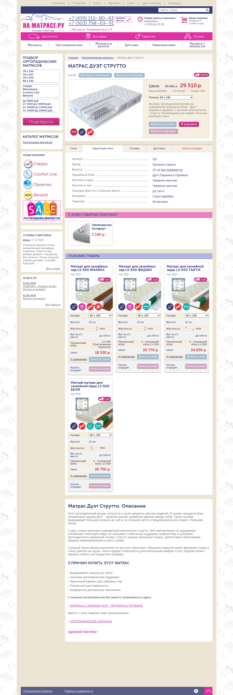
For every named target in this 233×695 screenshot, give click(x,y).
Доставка (99, 36)
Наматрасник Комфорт (102, 230)
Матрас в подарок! (42, 297)
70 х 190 (41, 71)
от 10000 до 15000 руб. (41, 107)
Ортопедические (69, 45)
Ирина (26, 240)
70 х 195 (41, 74)
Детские (131, 45)
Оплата (198, 36)
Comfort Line (41, 92)
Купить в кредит (163, 131)
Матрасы (35, 45)
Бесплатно (49, 36)
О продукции (79, 3)
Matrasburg (41, 89)
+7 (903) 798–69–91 (91, 23)
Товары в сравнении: (78, 691)
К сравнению (78, 359)
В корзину (189, 124)
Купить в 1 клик (162, 124)
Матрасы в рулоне (103, 45)
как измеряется (172, 170)
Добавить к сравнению (95, 75)
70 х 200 (41, 77)
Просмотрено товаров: (38, 691)
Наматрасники (164, 45)
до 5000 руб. (41, 101)
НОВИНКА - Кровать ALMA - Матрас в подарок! (42, 286)
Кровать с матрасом (197, 45)
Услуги (97, 3)
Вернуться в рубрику (129, 75)
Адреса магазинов (151, 3)
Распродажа (174, 3)
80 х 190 (41, 81)
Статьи (130, 3)
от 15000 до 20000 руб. (41, 110)
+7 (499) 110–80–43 (91, 18)
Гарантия (148, 36)
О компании (58, 3)
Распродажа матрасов (37, 142)
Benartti (41, 95)
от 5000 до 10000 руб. (41, 104)
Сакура (41, 86)
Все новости (52, 304)
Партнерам (114, 3)
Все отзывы (53, 268)
